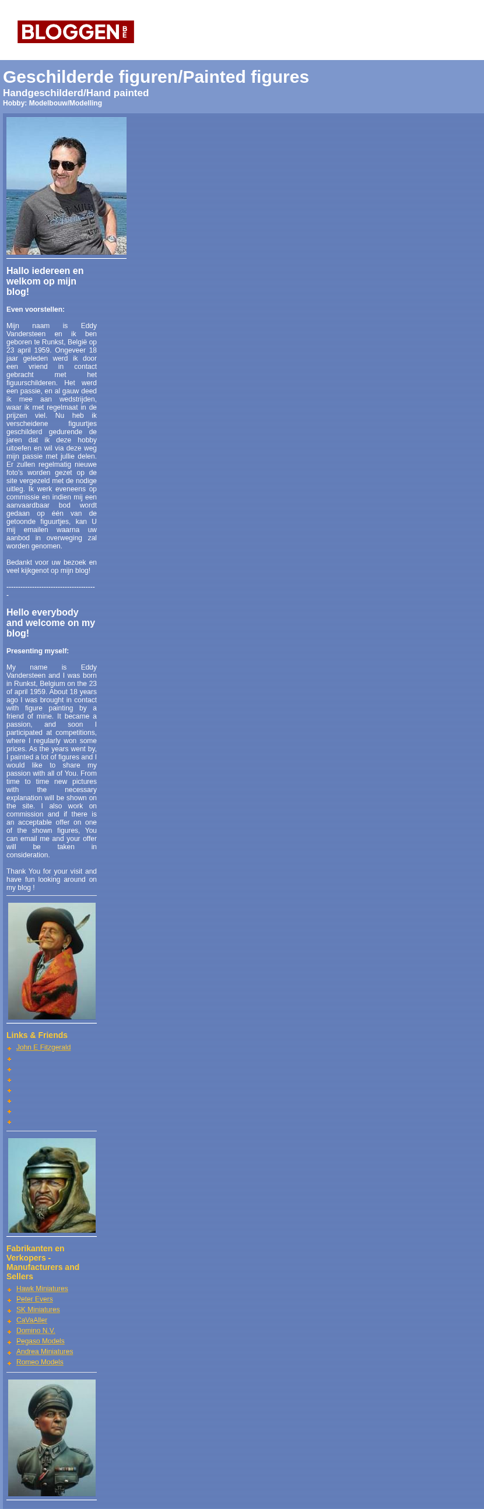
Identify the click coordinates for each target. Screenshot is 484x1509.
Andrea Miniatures (44, 1352)
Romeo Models (40, 1362)
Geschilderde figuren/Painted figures (156, 76)
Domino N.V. (35, 1331)
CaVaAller (31, 1320)
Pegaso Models (40, 1341)
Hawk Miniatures (42, 1289)
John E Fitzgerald (43, 1047)
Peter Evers (34, 1299)
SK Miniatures (38, 1310)
